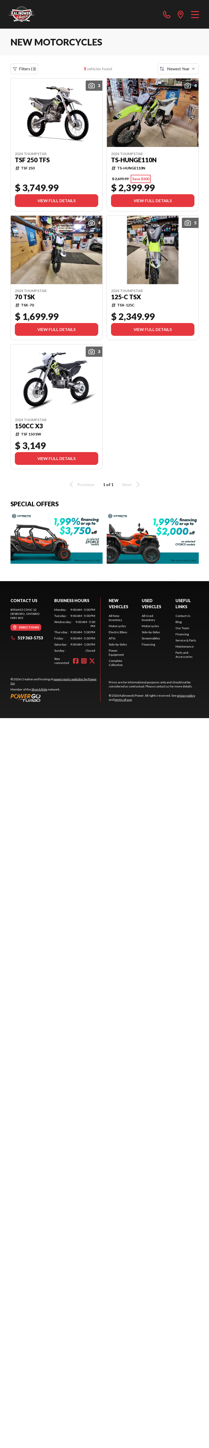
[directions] (180, 14)
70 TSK (25, 297)
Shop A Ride (39, 689)
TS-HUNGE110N (134, 160)
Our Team (182, 628)
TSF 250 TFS (32, 160)
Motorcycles (117, 626)
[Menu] (195, 14)
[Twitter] (92, 661)
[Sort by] (178, 68)
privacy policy (186, 695)
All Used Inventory (148, 618)
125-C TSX (126, 297)
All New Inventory (115, 618)
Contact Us (183, 616)
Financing (148, 644)
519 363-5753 (26, 637)
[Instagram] (84, 661)
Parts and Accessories (184, 655)
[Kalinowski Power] (33, 14)
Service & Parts (185, 640)
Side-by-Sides (118, 644)
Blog (178, 622)
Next (131, 484)
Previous (81, 484)
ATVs (112, 638)
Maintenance (184, 646)
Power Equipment (116, 653)
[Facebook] (76, 661)
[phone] (167, 14)
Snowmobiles (151, 638)
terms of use (123, 700)
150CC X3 (29, 426)
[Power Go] (55, 698)
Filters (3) (24, 69)
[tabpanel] (74, 630)
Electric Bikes (118, 632)
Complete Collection (116, 663)
